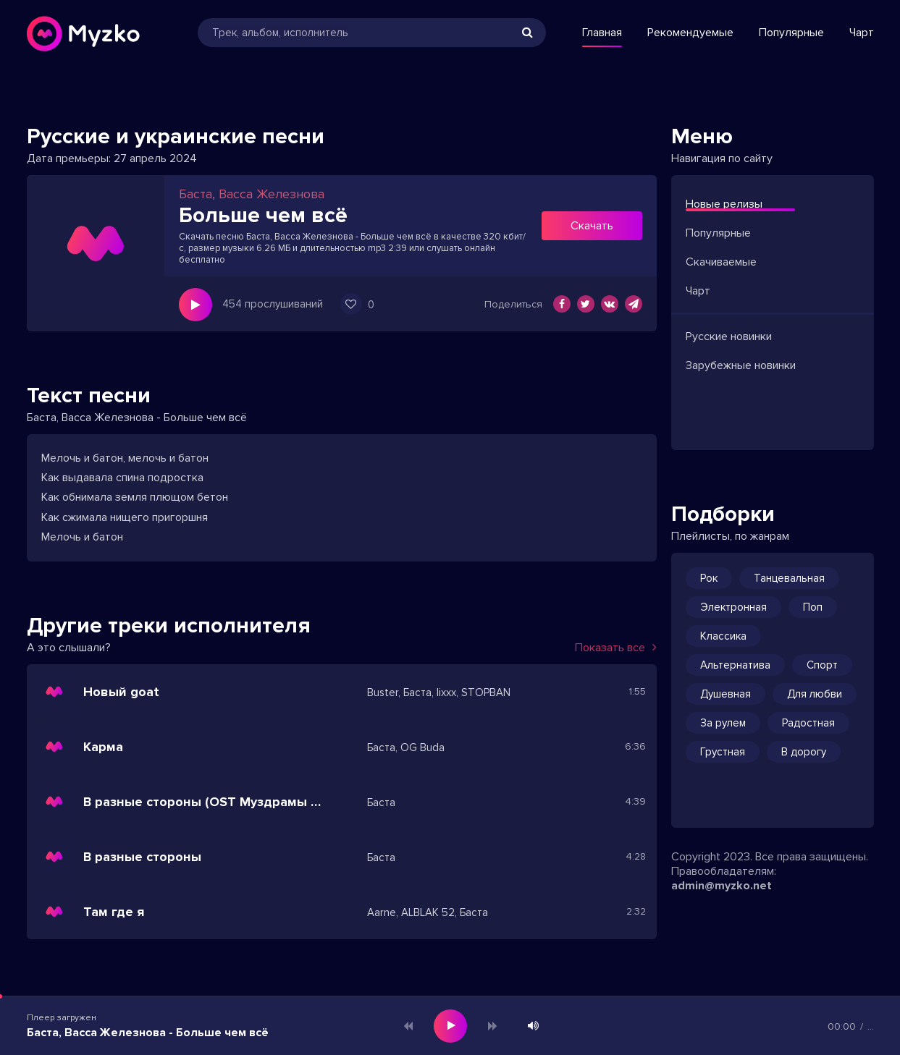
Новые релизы (724, 204)
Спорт (822, 664)
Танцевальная (789, 578)
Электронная (733, 607)
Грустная (722, 751)
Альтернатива (735, 664)
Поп (813, 607)
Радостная (808, 722)
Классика (723, 636)
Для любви (814, 693)
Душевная (725, 693)
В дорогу (803, 751)
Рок (709, 578)
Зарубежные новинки (741, 365)
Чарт (861, 32)
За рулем (723, 722)
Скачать (592, 226)
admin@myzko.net (721, 885)
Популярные (791, 32)
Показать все (616, 647)
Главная (602, 32)
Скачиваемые (721, 262)
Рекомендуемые (690, 32)
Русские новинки (729, 336)
